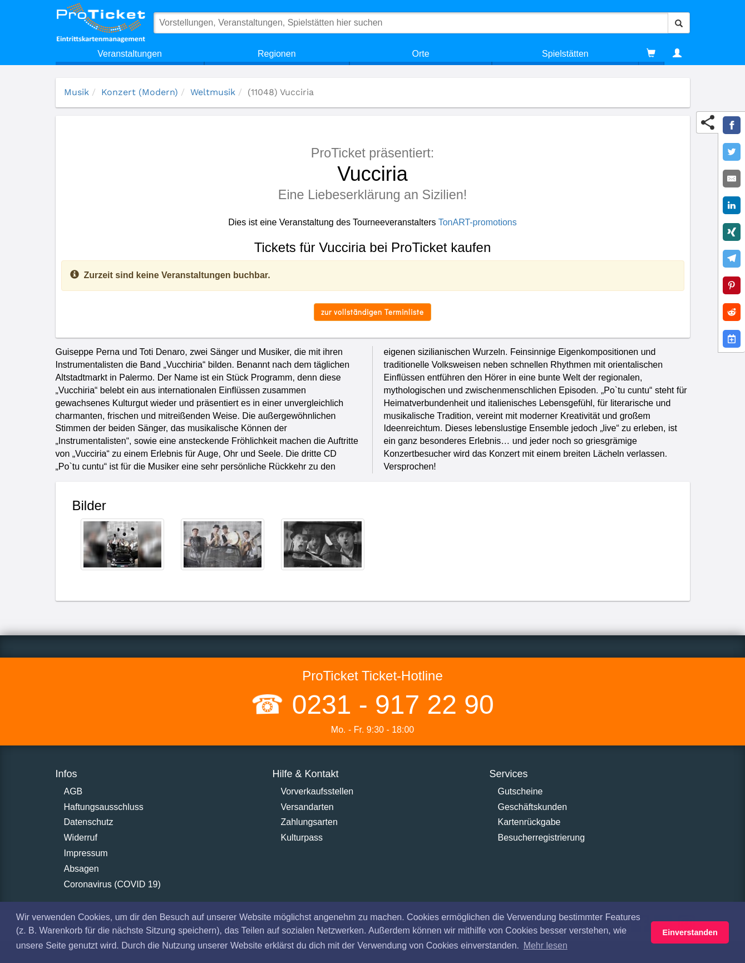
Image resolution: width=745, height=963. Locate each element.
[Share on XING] (732, 232)
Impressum (86, 853)
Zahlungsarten (309, 822)
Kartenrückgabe (529, 822)
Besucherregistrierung (541, 837)
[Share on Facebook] (732, 125)
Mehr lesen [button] (546, 945)
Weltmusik (212, 92)
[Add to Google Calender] (732, 339)
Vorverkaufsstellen (317, 791)
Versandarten (307, 807)
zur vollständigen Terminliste (372, 312)
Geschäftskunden (533, 807)
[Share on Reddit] (732, 312)
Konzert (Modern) (139, 92)
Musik (76, 92)
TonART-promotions (477, 222)
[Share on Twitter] (732, 152)
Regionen (277, 53)
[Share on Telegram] (732, 259)
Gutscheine (520, 791)
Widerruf (80, 837)
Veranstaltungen (129, 53)
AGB (73, 791)
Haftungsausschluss (104, 807)
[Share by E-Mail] (732, 178)
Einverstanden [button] (690, 932)
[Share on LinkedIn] (732, 205)
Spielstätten (565, 53)
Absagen (81, 868)
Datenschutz (89, 822)
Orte (421, 53)
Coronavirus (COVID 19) (112, 884)
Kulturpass (302, 837)
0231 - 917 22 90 (389, 704)
